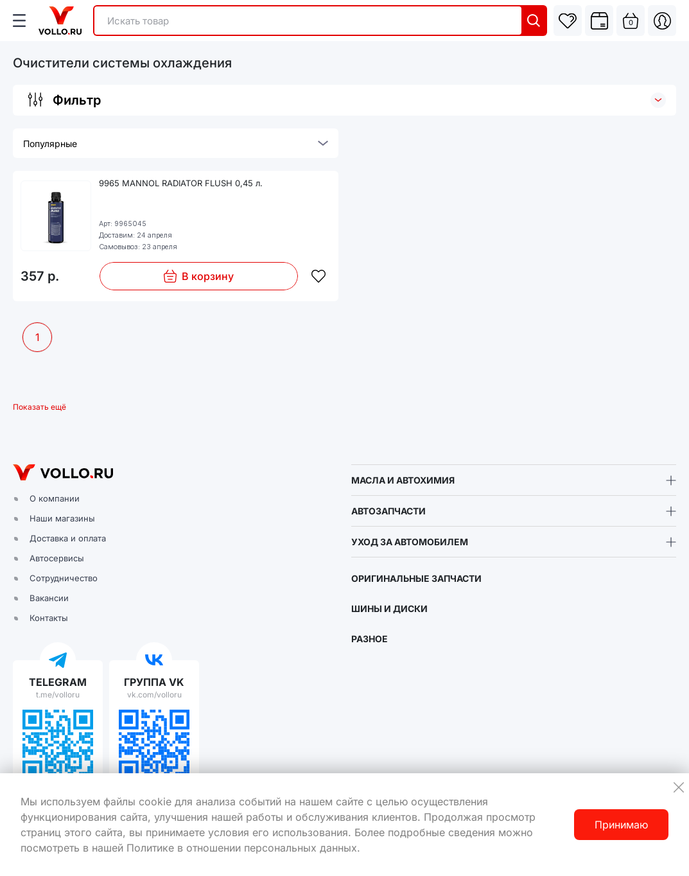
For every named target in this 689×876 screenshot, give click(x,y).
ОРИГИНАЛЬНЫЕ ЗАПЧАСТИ (416, 578)
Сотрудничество (64, 578)
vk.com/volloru (154, 694)
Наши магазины (62, 518)
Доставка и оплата (68, 538)
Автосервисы (57, 558)
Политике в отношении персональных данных (241, 847)
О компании (55, 498)
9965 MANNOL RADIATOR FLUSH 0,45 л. (181, 183)
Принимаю (621, 824)
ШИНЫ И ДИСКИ (389, 608)
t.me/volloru (58, 694)
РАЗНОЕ (369, 638)
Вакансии (49, 598)
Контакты (49, 618)
